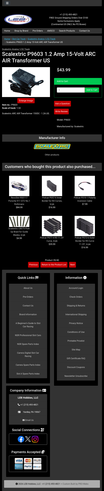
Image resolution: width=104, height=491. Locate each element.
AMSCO (51, 31)
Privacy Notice (76, 323)
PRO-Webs (83, 484)
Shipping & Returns (76, 305)
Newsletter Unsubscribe (75, 376)
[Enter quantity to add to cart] (71, 90)
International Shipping (75, 314)
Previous (33, 264)
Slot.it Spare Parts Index (28, 373)
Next (72, 264)
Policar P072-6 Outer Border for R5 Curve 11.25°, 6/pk (85, 241)
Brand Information (28, 314)
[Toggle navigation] (7, 3)
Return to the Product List (54, 264)
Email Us (28, 420)
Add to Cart (91, 90)
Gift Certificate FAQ (76, 358)
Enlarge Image (26, 100)
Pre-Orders (38, 31)
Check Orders (75, 297)
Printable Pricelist (75, 341)
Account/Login (76, 288)
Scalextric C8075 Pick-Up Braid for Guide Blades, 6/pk (19, 231)
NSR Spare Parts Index (28, 344)
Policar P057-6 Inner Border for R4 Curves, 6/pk (52, 200)
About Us (28, 288)
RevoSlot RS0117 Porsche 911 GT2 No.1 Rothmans (19, 200)
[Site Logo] (18, 18)
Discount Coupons (76, 367)
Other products (52, 154)
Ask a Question (62, 103)
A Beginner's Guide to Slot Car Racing (28, 325)
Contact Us (84, 31)
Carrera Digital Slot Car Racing (28, 354)
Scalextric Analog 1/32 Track (41, 39)
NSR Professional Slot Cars (28, 335)
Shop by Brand (21, 31)
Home (7, 31)
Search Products (67, 31)
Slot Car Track (19, 39)
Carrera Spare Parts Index (28, 365)
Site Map (76, 349)
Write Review (61, 111)
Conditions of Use (75, 332)
